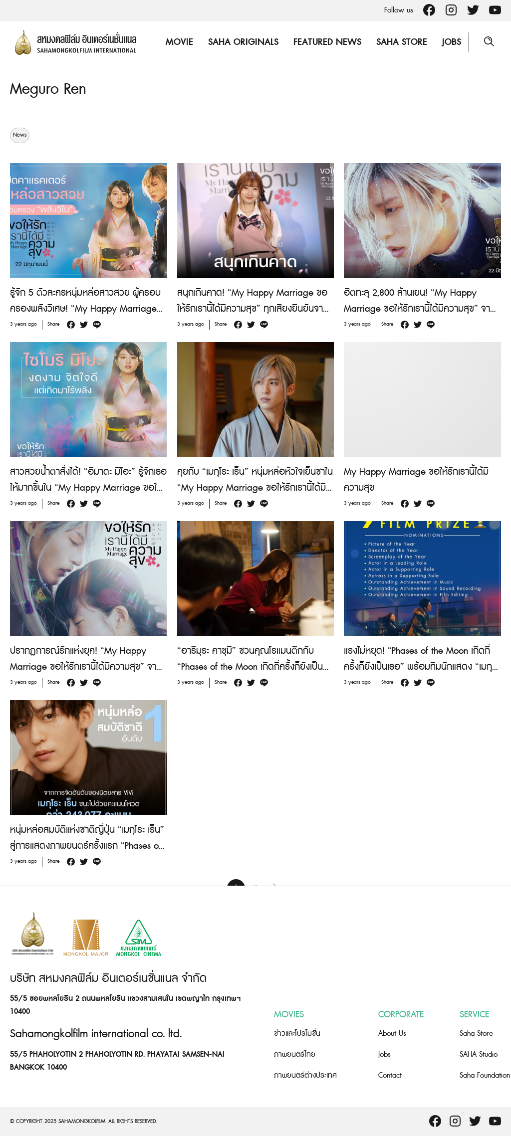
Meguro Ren (48, 89)
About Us (392, 1033)
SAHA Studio (479, 1054)
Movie (179, 42)
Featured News (327, 42)
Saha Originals (243, 42)
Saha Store (401, 42)
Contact (390, 1075)
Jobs (451, 42)
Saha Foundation (485, 1075)
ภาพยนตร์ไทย (294, 1054)
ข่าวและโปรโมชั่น (297, 1033)
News (19, 134)
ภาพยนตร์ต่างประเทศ (305, 1075)
